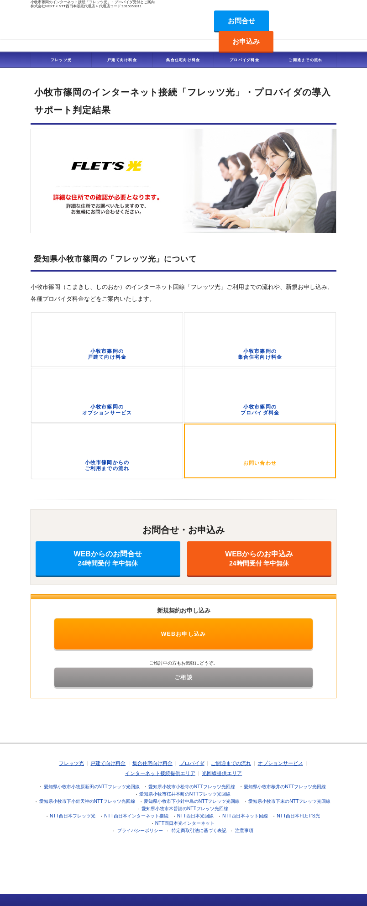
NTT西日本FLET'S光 (298, 815)
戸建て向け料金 (122, 60)
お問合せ (241, 21)
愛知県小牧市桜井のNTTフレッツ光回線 (285, 786)
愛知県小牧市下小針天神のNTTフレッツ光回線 (87, 801)
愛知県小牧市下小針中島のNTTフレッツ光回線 (192, 801)
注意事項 (244, 830)
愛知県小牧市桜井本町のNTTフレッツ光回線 (185, 793)
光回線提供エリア (222, 773)
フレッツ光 (61, 60)
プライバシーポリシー (140, 830)
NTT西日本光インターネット (185, 823)
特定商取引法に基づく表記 (199, 830)
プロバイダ (191, 763)
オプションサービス (280, 763)
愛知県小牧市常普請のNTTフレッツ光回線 (185, 808)
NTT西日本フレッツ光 (72, 815)
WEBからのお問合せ (108, 558)
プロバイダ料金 (244, 60)
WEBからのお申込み (259, 558)
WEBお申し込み (183, 634)
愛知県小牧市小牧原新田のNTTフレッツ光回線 (92, 786)
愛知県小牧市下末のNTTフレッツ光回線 (289, 801)
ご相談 (183, 677)
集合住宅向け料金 (183, 60)
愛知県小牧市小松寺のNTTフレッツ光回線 (191, 786)
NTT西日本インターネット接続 (136, 815)
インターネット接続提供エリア (160, 773)
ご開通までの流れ (305, 60)
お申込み (246, 41)
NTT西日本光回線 (195, 815)
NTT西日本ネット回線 (245, 815)
